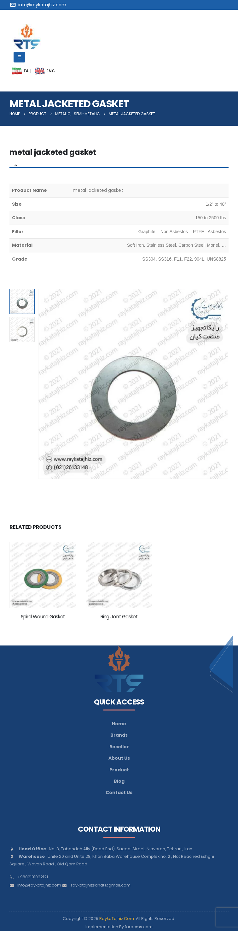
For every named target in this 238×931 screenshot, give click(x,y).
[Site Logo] (26, 36)
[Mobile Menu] (19, 57)
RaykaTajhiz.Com (116, 918)
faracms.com (139, 926)
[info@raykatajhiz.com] (38, 4)
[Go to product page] (43, 575)
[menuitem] (17, 71)
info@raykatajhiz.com (39, 885)
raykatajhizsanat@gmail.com (101, 885)
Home (119, 724)
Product (119, 770)
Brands (119, 735)
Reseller (119, 747)
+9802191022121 (32, 877)
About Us (119, 758)
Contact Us (119, 792)
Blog (119, 781)
